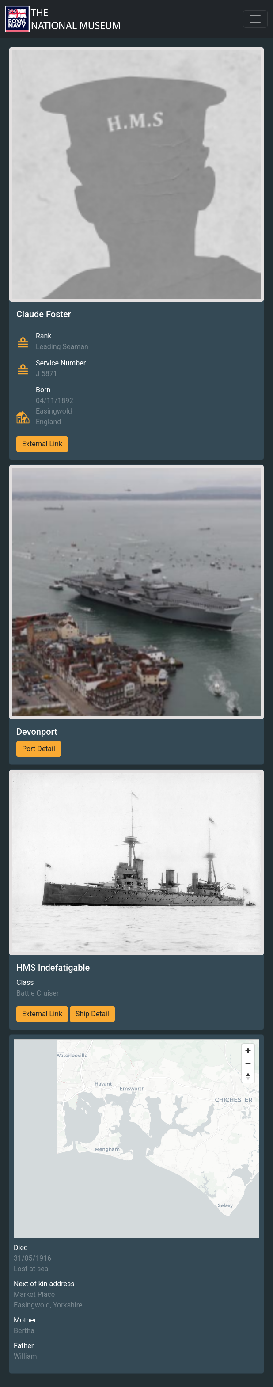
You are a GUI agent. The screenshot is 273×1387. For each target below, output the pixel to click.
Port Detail (38, 749)
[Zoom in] (248, 1050)
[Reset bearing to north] (248, 1076)
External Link (42, 444)
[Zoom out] (248, 1063)
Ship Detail (92, 1014)
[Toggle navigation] (255, 19)
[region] (136, 1139)
